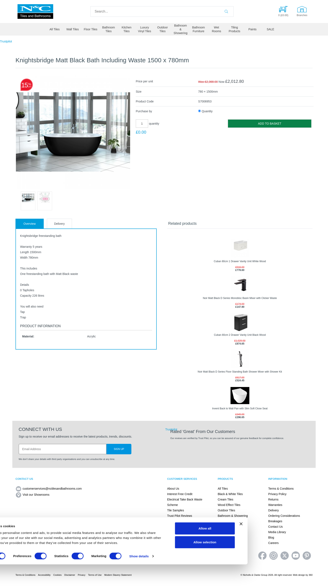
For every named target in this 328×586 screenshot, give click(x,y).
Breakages (275, 521)
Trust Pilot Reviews (179, 515)
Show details (219, 578)
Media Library (277, 532)
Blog (271, 537)
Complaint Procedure (181, 521)
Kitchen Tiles (127, 29)
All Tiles (55, 29)
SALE (270, 29)
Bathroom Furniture (198, 29)
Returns (273, 499)
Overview (29, 223)
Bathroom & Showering (180, 29)
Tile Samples (175, 510)
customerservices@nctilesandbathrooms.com (48, 488)
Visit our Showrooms (32, 494)
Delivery (59, 223)
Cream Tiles (225, 499)
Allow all (285, 550)
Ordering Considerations (284, 515)
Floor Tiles (90, 29)
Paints (252, 29)
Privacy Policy (277, 494)
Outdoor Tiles (162, 29)
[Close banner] (321, 545)
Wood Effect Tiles (229, 505)
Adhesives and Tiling (231, 532)
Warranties (275, 505)
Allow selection (285, 564)
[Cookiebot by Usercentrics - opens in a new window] (27, 578)
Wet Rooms (216, 29)
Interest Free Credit (179, 494)
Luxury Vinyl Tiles (144, 29)
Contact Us (275, 526)
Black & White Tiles (230, 494)
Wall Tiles (72, 29)
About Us (173, 488)
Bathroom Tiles (108, 29)
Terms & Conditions (280, 488)
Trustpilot (6, 41)
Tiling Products (234, 29)
